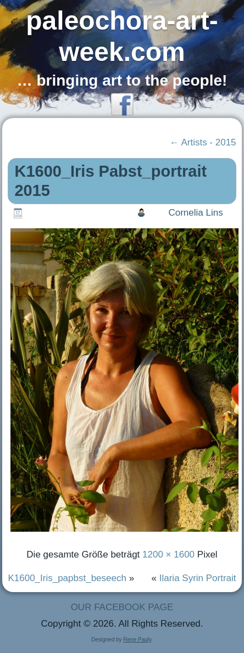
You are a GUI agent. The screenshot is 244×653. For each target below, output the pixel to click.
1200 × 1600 (168, 554)
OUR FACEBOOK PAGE (122, 607)
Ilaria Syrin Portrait (197, 578)
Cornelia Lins (195, 212)
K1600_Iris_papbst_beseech (67, 578)
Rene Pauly (137, 640)
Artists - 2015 (203, 142)
